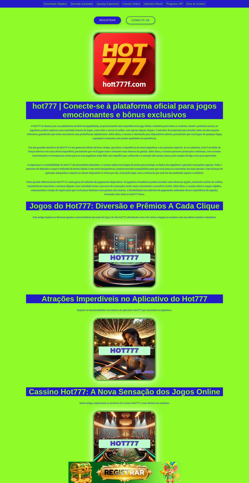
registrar (107, 20)
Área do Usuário (196, 4)
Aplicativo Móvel (153, 4)
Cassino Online (131, 4)
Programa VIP (174, 4)
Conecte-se (140, 20)
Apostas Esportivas (107, 4)
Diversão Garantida (82, 4)
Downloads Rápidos (55, 4)
